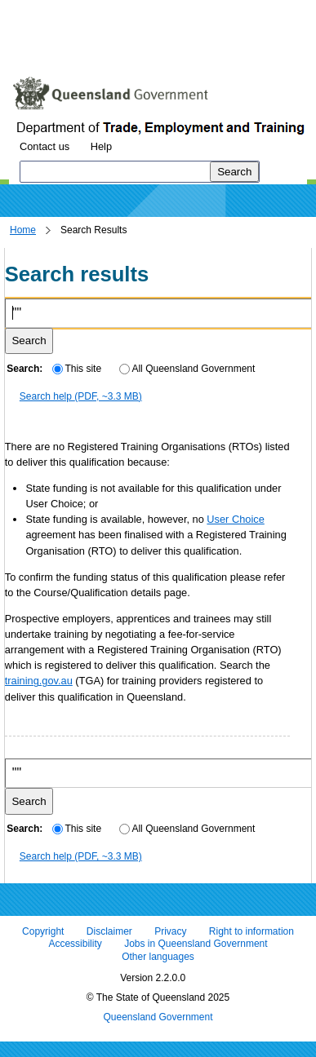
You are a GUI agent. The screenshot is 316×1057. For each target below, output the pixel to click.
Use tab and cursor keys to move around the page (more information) (142, 45)
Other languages (158, 956)
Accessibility (74, 944)
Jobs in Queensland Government (195, 944)
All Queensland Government (187, 368)
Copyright (43, 931)
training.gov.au (39, 680)
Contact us (44, 146)
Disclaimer (109, 931)
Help (101, 146)
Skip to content (45, 12)
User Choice (235, 519)
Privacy (170, 931)
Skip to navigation (141, 12)
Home (23, 230)
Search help (81, 396)
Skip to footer (234, 12)
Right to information (251, 931)
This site (76, 368)
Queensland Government (157, 1017)
